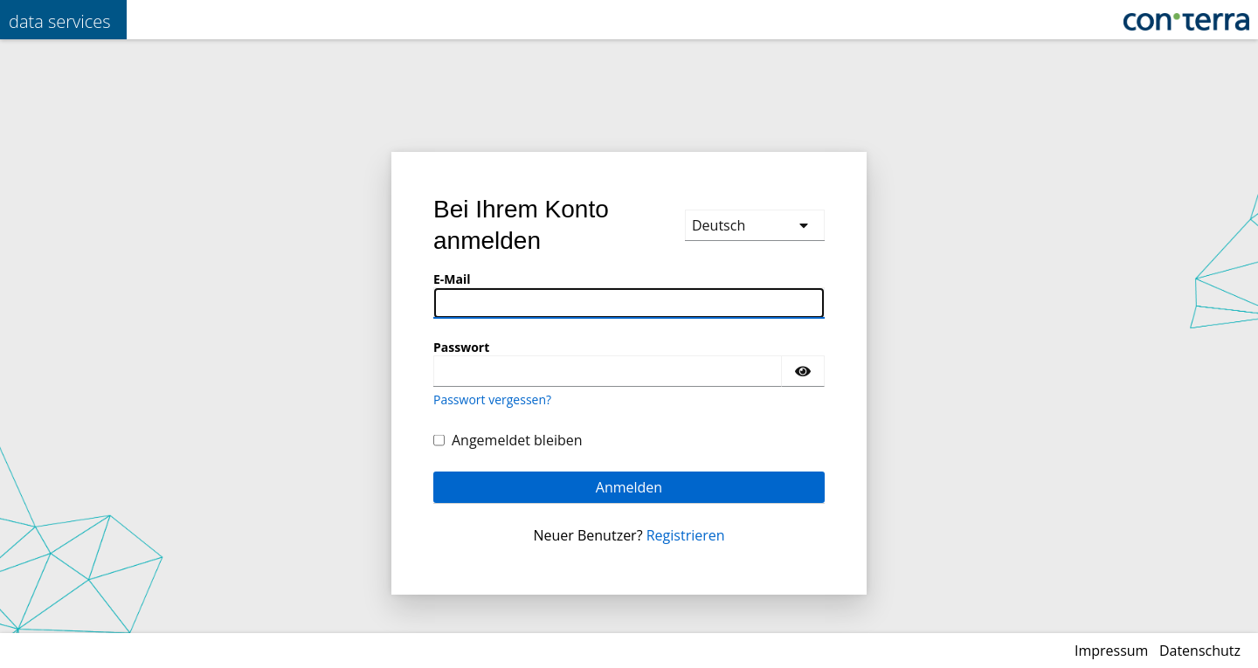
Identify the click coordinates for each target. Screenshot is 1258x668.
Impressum (1111, 650)
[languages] (755, 225)
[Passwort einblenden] (803, 371)
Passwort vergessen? (492, 399)
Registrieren (685, 535)
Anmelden (629, 487)
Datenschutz (1200, 650)
